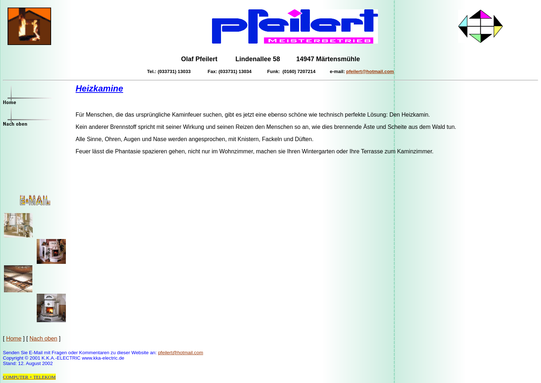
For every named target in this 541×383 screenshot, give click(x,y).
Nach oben (43, 338)
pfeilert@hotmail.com (180, 352)
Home (14, 338)
